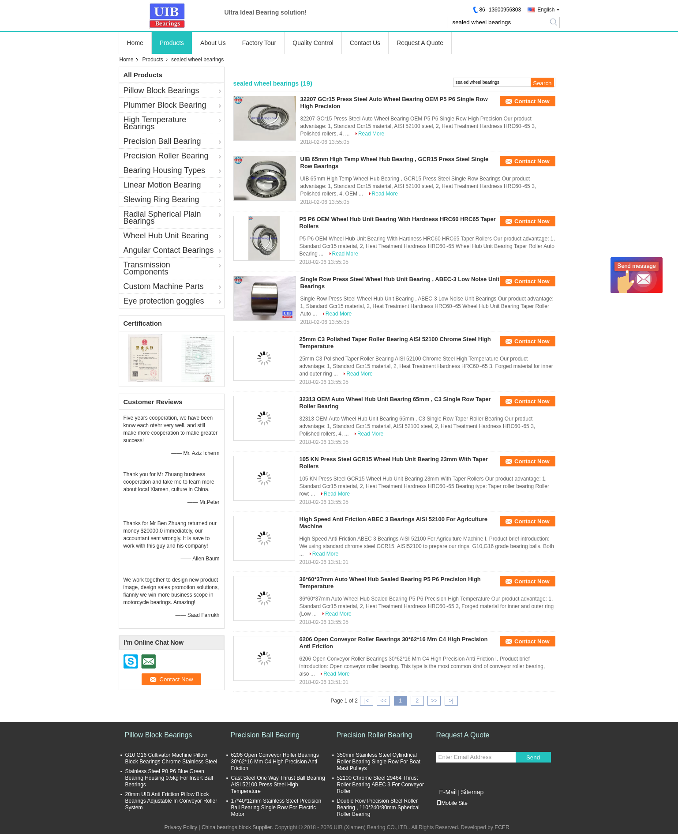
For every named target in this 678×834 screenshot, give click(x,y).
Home (135, 42)
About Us (213, 42)
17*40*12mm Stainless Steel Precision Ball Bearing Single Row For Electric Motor (276, 807)
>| (451, 701)
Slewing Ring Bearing (161, 199)
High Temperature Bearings (155, 123)
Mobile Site (452, 803)
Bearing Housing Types (165, 170)
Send (533, 757)
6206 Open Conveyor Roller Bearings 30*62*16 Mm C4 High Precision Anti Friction (275, 761)
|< (366, 701)
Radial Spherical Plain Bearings (162, 217)
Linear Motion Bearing (162, 184)
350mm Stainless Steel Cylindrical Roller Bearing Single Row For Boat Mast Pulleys (378, 761)
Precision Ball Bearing (162, 141)
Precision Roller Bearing (166, 155)
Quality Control (312, 42)
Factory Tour (259, 42)
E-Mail (448, 792)
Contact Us (365, 42)
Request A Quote (420, 42)
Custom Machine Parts (164, 286)
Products (172, 42)
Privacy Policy (180, 827)
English (545, 10)
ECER (501, 827)
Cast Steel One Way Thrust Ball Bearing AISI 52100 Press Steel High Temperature (278, 784)
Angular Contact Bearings (169, 250)
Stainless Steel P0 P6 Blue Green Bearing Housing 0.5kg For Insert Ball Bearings (169, 778)
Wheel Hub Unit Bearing (166, 235)
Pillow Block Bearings (161, 90)
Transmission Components (147, 268)
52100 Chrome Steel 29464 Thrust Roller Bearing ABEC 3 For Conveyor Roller (380, 784)
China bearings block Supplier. (238, 827)
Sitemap (472, 792)
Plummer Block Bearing (165, 105)
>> (434, 701)
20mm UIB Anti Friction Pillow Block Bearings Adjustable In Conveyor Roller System (171, 801)
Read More (371, 134)
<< (383, 701)
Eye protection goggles (164, 301)
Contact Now (531, 101)
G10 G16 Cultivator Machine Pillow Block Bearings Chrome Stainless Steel (171, 758)
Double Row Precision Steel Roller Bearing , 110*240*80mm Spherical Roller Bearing (378, 807)
